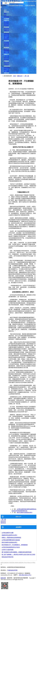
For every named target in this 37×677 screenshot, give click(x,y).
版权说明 (3, 578)
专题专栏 (6, 73)
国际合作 (6, 54)
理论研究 (6, 28)
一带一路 (6, 56)
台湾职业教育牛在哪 (7, 532)
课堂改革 (6, 35)
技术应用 (6, 37)
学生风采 (6, 42)
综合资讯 (6, 20)
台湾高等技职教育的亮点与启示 (11, 547)
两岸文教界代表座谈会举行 (24, 512)
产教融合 (6, 61)
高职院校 (11, 562)
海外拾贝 (6, 59)
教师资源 (6, 51)
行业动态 (6, 64)
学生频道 (6, 40)
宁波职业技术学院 (12, 570)
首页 (5, 10)
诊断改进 (6, 34)
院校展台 (6, 25)
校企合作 (6, 62)
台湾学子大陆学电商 (7, 549)
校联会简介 (7, 67)
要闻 (5, 13)
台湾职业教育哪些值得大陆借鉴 (11, 540)
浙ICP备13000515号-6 (25, 575)
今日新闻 (6, 18)
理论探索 (6, 27)
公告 (5, 15)
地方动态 (6, 17)
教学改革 (6, 32)
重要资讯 (6, 12)
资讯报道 (6, 22)
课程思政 (6, 39)
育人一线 (6, 52)
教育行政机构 (4, 562)
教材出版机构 (19, 562)
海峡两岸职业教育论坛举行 (9, 535)
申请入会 (6, 69)
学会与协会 (27, 562)
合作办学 (6, 57)
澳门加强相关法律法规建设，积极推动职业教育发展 (16, 552)
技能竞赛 (6, 44)
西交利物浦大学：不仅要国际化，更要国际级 (15, 544)
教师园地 (6, 47)
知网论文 (6, 30)
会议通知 (6, 23)
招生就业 (6, 45)
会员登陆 (6, 71)
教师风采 (6, 49)
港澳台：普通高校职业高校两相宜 (11, 537)
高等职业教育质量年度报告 (15, 5)
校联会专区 (7, 66)
